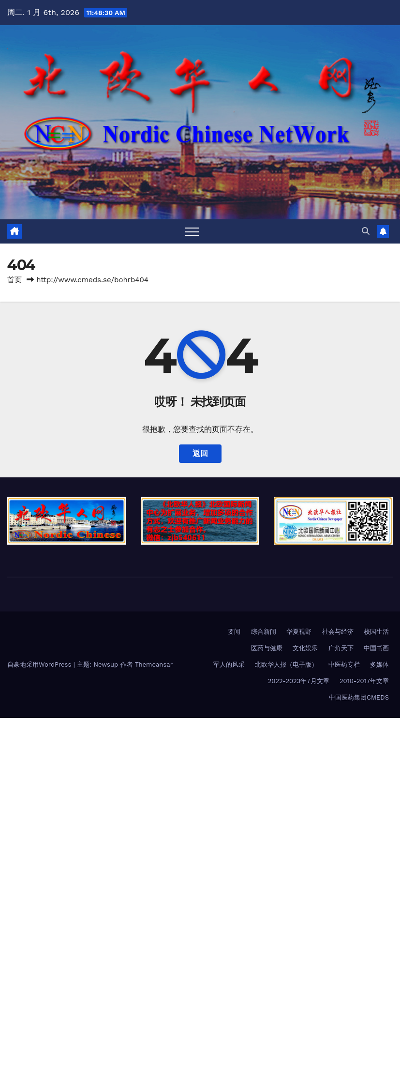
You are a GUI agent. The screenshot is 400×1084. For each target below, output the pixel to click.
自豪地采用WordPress (40, 664)
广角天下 (341, 648)
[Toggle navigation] (192, 231)
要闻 (234, 631)
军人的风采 (229, 664)
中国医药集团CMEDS (359, 697)
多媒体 (379, 664)
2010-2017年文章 (364, 681)
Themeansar (154, 664)
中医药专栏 (344, 664)
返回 (200, 453)
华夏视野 (298, 631)
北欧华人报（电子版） (286, 664)
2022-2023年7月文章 (298, 681)
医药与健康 (266, 648)
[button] (366, 231)
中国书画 (376, 648)
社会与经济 (338, 631)
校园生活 (376, 631)
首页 (14, 279)
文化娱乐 (305, 648)
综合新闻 (263, 631)
